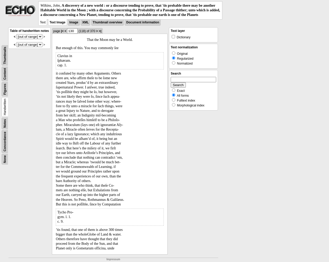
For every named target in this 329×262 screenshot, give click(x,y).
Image (73, 22)
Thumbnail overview (107, 22)
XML (85, 22)
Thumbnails (5, 55)
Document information (142, 22)
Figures (5, 89)
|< (62, 31)
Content (5, 73)
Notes (5, 123)
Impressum (113, 259)
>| (100, 31)
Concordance (5, 141)
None (5, 159)
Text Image (58, 22)
